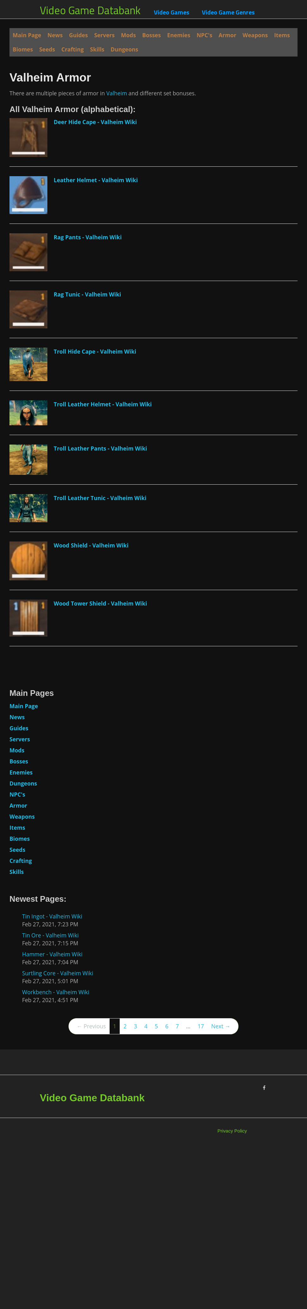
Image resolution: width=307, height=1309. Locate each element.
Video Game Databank (90, 10)
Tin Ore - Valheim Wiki (50, 1097)
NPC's (204, 35)
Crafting (72, 49)
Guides (78, 35)
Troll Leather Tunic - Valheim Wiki (100, 660)
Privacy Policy (232, 1292)
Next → (220, 1188)
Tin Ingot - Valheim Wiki (52, 1078)
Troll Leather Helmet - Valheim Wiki (103, 566)
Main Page (27, 35)
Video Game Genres (228, 12)
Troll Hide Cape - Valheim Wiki (95, 513)
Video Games (171, 12)
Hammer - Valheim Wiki (52, 1116)
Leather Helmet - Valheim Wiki (96, 341)
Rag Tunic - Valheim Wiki (87, 456)
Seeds (47, 49)
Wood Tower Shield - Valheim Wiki (100, 765)
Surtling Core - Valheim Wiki (57, 1135)
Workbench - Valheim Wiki (55, 1154)
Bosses (151, 35)
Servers (104, 35)
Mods (128, 35)
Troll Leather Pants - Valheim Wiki (100, 610)
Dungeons (124, 49)
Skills (97, 49)
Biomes (23, 49)
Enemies (178, 35)
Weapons (255, 35)
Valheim (116, 255)
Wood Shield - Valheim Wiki (91, 707)
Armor (227, 35)
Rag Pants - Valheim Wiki (88, 399)
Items (282, 35)
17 (201, 1188)
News (55, 35)
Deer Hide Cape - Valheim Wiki (95, 284)
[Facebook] (264, 1249)
